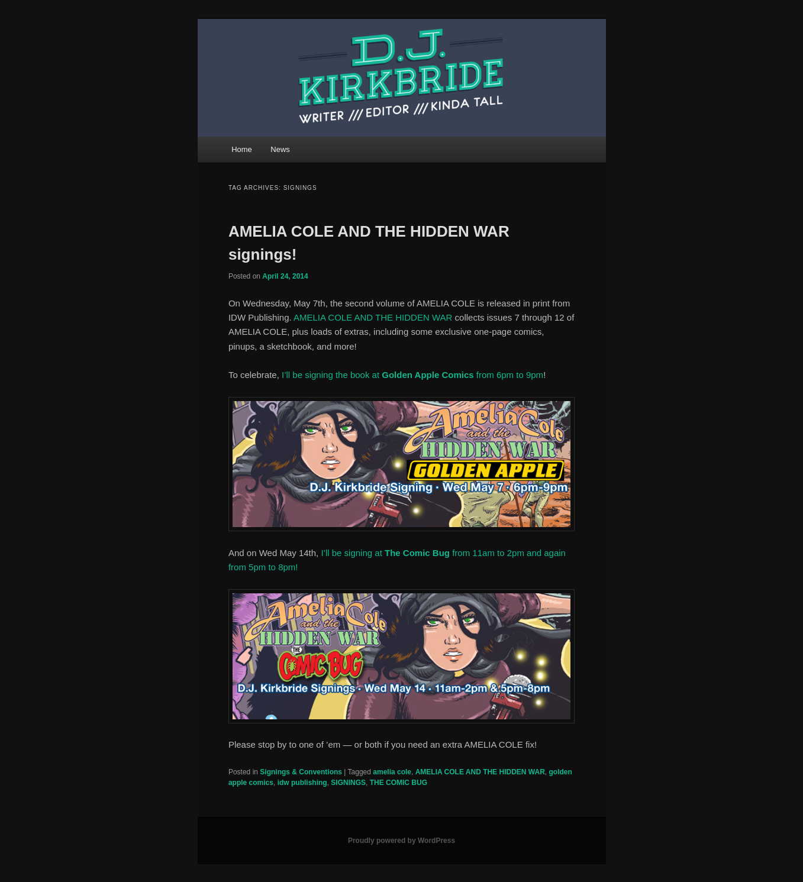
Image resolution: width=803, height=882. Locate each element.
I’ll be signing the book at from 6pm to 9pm (412, 375)
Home (241, 149)
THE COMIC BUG (398, 782)
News (280, 149)
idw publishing (302, 782)
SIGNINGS (348, 782)
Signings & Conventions (301, 772)
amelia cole (392, 772)
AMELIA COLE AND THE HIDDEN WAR (373, 317)
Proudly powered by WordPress (401, 840)
